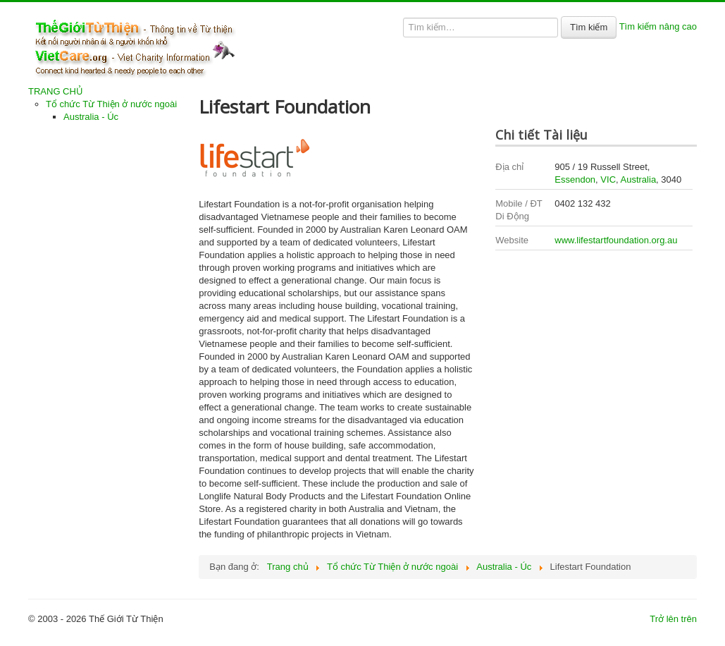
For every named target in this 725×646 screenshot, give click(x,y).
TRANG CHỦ (55, 91)
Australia (639, 179)
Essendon (574, 179)
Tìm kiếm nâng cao (658, 26)
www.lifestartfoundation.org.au (615, 240)
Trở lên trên (673, 619)
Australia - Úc (90, 116)
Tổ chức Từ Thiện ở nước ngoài (111, 104)
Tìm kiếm (588, 27)
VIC (608, 179)
